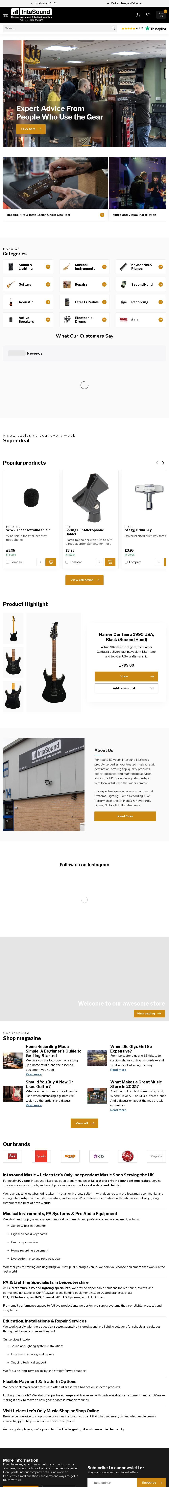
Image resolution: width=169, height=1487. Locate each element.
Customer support (99, 1465)
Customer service (20, 1418)
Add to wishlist (133, 616)
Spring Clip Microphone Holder (84, 460)
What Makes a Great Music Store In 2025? (136, 1012)
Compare (17, 490)
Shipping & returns (99, 1471)
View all (85, 1051)
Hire (48, 1478)
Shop (48, 1451)
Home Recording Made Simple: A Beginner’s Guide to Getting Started (54, 979)
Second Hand (54, 1465)
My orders (136, 1458)
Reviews (93, 1451)
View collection (85, 508)
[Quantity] (40, 490)
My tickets (137, 1465)
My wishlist (137, 1471)
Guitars (50, 1458)
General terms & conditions (98, 1480)
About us (93, 1458)
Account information (143, 1451)
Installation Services (58, 1471)
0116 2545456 (21, 1475)
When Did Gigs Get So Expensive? (131, 976)
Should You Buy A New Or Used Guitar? (49, 1012)
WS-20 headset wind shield (28, 458)
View (137, 604)
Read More (125, 744)
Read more (34, 1002)
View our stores (59, 1418)
